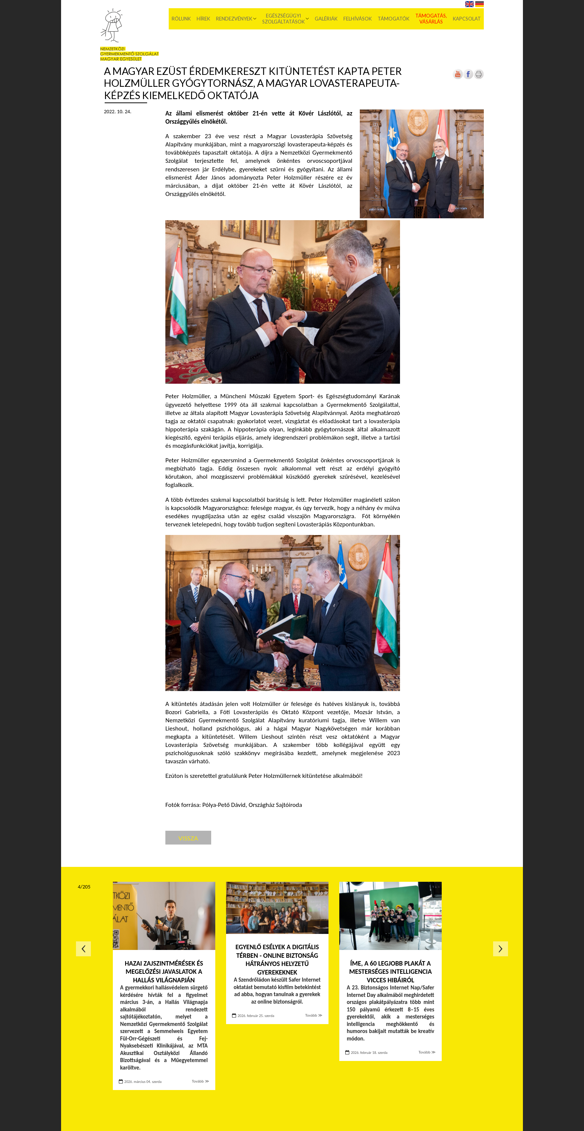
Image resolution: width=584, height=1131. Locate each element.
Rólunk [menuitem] (181, 19)
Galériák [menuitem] (326, 19)
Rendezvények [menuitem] (234, 19)
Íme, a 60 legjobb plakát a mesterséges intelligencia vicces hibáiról (390, 971)
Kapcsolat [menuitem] (467, 19)
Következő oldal (500, 948)
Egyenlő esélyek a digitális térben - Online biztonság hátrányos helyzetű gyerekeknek (277, 959)
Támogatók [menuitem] (393, 19)
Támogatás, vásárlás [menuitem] (431, 19)
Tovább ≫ (200, 1081)
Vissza (188, 838)
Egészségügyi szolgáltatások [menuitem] (283, 19)
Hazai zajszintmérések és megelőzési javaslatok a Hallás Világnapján (164, 971)
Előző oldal (83, 948)
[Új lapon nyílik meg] (468, 78)
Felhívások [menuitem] (357, 19)
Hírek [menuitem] (203, 19)
